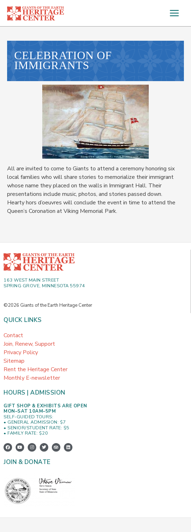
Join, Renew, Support (29, 344)
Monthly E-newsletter (32, 378)
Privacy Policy (21, 352)
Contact (13, 335)
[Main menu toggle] (174, 13)
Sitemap (14, 361)
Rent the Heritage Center (35, 369)
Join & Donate (27, 462)
